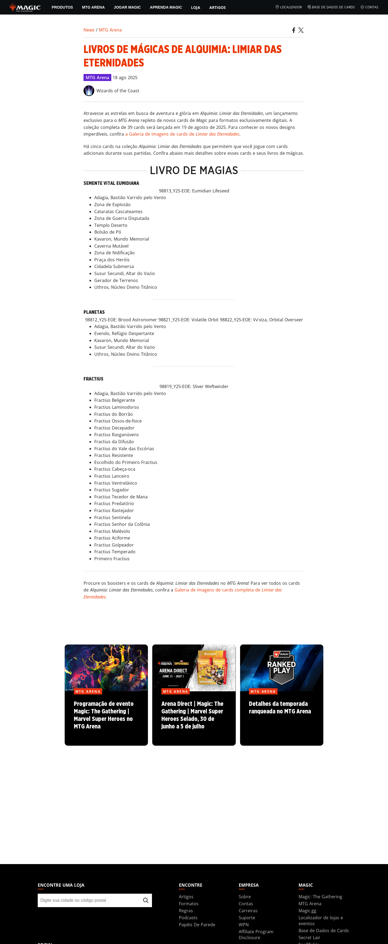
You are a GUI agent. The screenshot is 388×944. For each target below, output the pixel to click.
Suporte (247, 918)
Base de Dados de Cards (331, 7)
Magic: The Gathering (320, 897)
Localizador (288, 7)
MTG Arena (93, 7)
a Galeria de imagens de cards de (182, 134)
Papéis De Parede (197, 925)
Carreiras (248, 911)
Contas (369, 7)
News (89, 30)
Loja (195, 7)
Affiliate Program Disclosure (256, 935)
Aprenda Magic (166, 7)
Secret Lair (309, 938)
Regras (186, 911)
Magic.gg (307, 911)
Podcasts (188, 918)
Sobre (245, 897)
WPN (244, 925)
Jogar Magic (127, 7)
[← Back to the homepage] (25, 7)
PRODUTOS (62, 7)
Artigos (217, 7)
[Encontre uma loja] (146, 900)
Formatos (189, 904)
